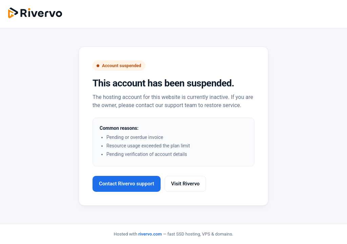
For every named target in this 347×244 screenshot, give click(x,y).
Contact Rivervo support (126, 184)
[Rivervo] (35, 12)
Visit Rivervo (185, 184)
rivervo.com (150, 234)
